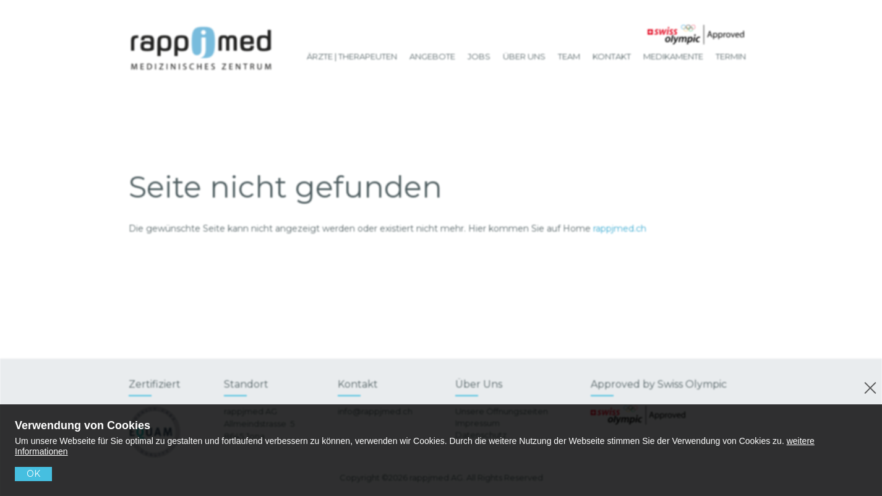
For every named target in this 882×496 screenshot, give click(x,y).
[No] (868, 386)
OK (33, 473)
